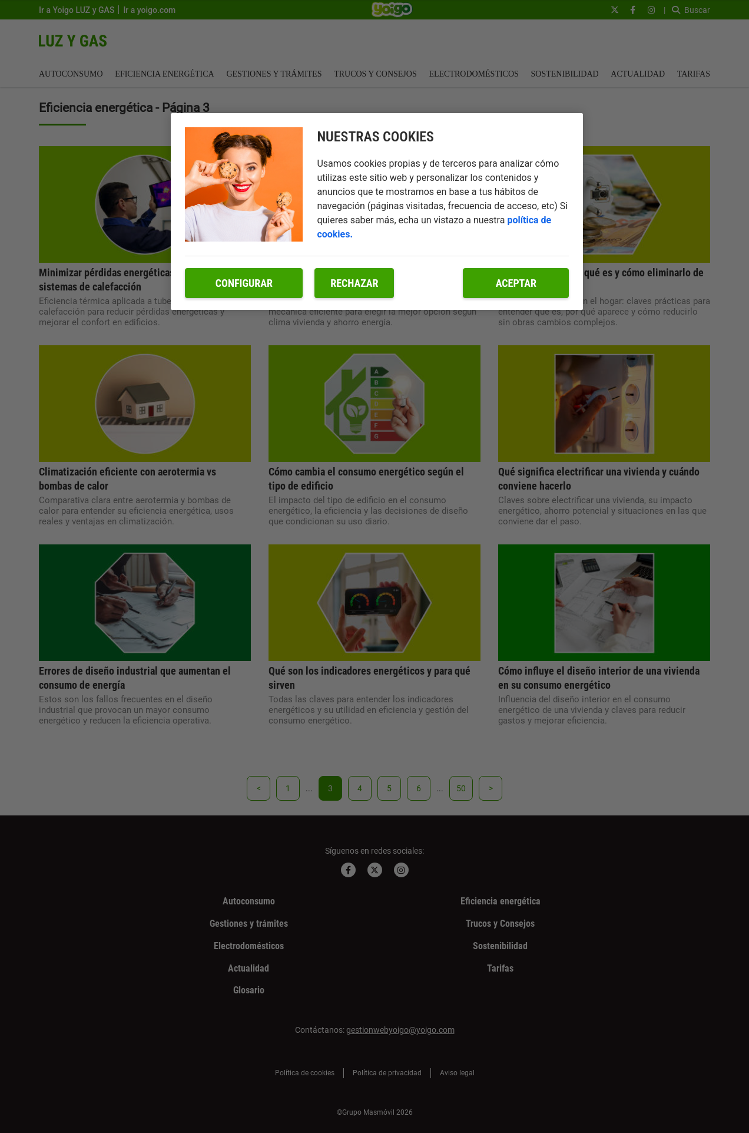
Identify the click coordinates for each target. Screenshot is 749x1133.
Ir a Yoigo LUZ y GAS (76, 10)
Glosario (248, 990)
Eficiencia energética (164, 74)
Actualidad (638, 74)
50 (461, 788)
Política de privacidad (387, 1073)
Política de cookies (304, 1073)
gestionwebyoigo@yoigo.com (400, 1030)
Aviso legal (457, 1073)
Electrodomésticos (473, 74)
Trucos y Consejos (375, 74)
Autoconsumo (71, 74)
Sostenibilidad (565, 74)
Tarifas (693, 74)
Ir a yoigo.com (149, 10)
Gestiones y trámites (274, 74)
